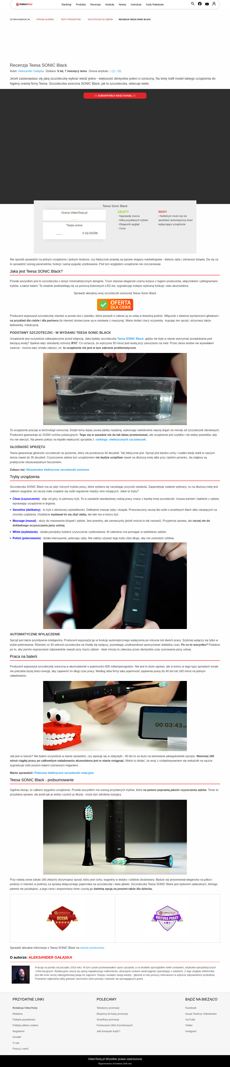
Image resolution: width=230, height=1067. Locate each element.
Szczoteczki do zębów (100, 19)
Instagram (190, 1031)
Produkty (81, 4)
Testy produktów (71, 19)
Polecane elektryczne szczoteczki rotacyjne (64, 772)
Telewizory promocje (108, 1007)
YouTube (190, 1019)
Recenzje (95, 4)
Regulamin (19, 1031)
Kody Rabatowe (155, 4)
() (113, 71)
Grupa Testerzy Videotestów (201, 1013)
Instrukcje (136, 4)
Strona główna (45, 19)
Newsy (122, 4)
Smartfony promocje (108, 1019)
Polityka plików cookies (25, 1025)
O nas (16, 1042)
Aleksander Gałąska (31, 71)
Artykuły (109, 4)
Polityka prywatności (24, 1019)
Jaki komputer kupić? (108, 1031)
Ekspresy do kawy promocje (112, 1013)
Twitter (189, 1025)
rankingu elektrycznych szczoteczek (121, 439)
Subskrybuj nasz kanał (114, 95)
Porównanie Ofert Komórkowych (115, 1025)
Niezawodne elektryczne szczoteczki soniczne (57, 469)
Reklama (17, 1013)
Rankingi (66, 4)
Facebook (190, 1007)
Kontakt (17, 1037)
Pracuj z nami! (21, 1048)
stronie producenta (92, 947)
